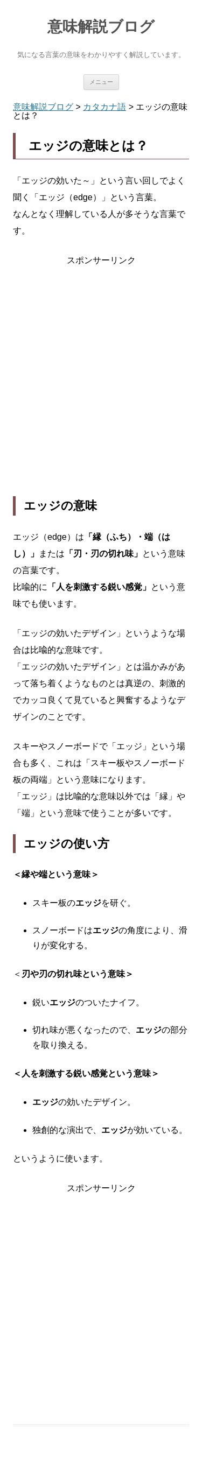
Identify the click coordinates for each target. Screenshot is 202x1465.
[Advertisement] (101, 382)
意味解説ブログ (101, 26)
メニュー (101, 82)
